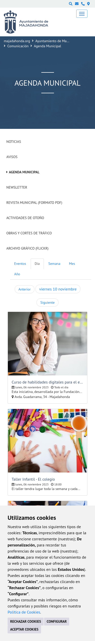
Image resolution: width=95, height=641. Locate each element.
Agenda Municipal (24, 172)
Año (17, 274)
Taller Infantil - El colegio (33, 479)
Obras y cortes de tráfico (29, 233)
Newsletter (16, 187)
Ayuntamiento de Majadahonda (59, 41)
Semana (54, 263)
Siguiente (47, 302)
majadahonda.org (17, 41)
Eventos (20, 263)
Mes (72, 263)
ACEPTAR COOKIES (24, 629)
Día (37, 263)
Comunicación (18, 46)
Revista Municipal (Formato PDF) (34, 202)
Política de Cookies (24, 612)
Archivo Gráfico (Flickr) (27, 248)
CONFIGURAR (57, 621)
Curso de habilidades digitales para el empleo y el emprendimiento (47, 382)
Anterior (24, 289)
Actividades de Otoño (25, 218)
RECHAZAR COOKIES (25, 621)
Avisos (11, 157)
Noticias (13, 141)
